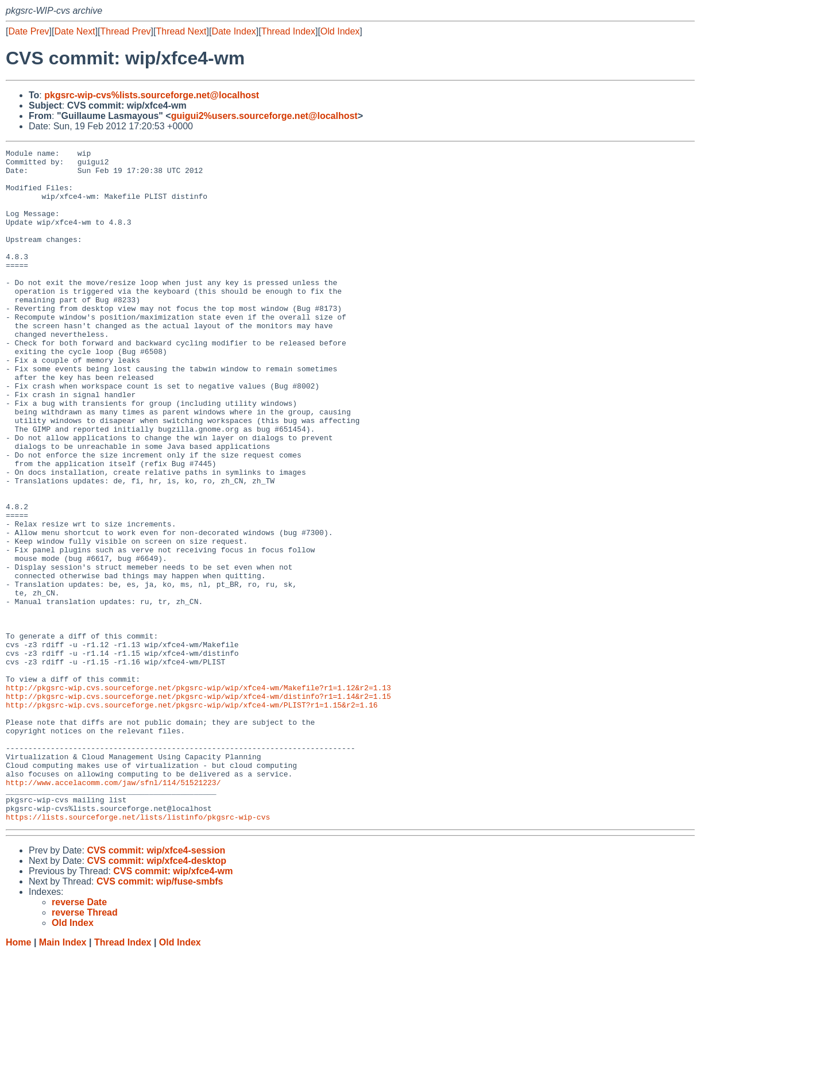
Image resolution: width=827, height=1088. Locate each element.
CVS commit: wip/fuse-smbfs (159, 1016)
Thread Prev (126, 31)
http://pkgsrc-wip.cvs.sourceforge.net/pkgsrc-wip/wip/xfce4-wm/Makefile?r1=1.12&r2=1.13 (198, 796)
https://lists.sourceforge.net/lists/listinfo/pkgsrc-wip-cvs (138, 951)
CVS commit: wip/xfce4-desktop (156, 995)
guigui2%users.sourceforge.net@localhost (264, 116)
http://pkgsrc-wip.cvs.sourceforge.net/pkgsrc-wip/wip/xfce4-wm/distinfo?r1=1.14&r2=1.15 (198, 806)
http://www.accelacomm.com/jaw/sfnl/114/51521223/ (113, 910)
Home (18, 1077)
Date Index (233, 31)
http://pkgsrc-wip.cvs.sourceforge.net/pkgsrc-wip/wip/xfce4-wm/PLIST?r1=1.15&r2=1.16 (191, 817)
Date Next (74, 31)
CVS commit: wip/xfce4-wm (173, 1005)
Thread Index (288, 31)
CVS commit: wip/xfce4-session (156, 985)
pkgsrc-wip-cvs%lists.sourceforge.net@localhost (151, 95)
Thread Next (181, 31)
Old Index (340, 31)
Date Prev (28, 31)
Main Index (63, 1077)
